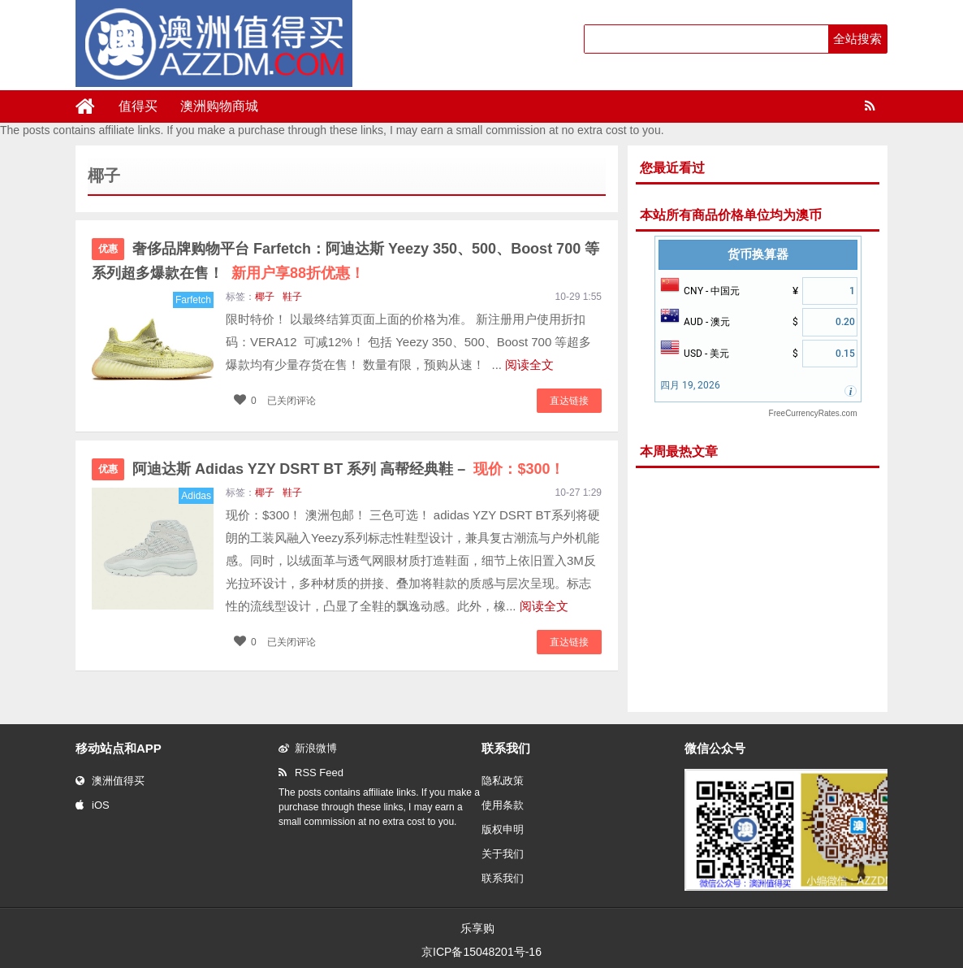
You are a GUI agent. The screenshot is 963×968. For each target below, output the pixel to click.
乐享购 (477, 928)
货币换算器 (758, 254)
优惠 (108, 248)
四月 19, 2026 (690, 385)
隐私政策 (503, 781)
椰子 (264, 296)
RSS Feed (311, 772)
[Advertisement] (757, 590)
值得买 (138, 106)
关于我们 (503, 854)
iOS (93, 805)
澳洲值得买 (110, 781)
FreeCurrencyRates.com (813, 413)
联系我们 (503, 878)
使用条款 (503, 805)
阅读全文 (529, 364)
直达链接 (569, 400)
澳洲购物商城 (219, 106)
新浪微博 (308, 748)
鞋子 (292, 296)
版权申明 (503, 829)
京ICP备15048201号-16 (481, 951)
